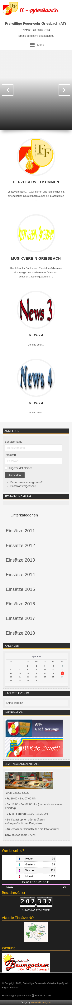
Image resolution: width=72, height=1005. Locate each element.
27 (11, 680)
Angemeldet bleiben (20, 468)
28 (20, 680)
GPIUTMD (44, 909)
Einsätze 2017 (20, 618)
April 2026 (36, 656)
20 (11, 677)
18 (53, 673)
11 (53, 670)
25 (53, 677)
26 (62, 677)
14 (20, 673)
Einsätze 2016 (20, 603)
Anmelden (15, 475)
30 (36, 680)
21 (20, 677)
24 (45, 677)
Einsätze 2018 (20, 633)
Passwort (10, 454)
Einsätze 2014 (20, 574)
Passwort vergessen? (23, 486)
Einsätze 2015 (20, 589)
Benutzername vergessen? (26, 482)
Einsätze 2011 (20, 530)
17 (45, 673)
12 (62, 670)
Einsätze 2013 (20, 560)
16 (36, 673)
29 (28, 680)
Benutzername (13, 441)
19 (62, 673)
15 (28, 673)
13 (11, 673)
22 (28, 677)
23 (36, 677)
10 (45, 670)
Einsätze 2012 (20, 545)
